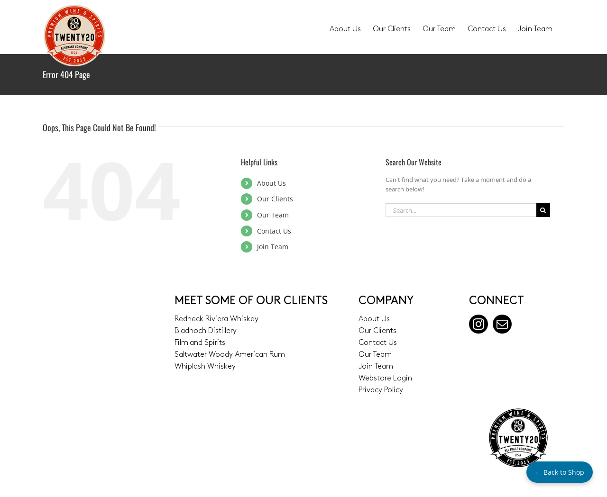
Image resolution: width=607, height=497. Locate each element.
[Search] (543, 210)
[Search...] (461, 210)
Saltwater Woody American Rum (230, 355)
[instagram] (478, 324)
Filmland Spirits (200, 343)
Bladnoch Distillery (206, 331)
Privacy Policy (381, 390)
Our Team (273, 214)
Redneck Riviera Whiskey (216, 319)
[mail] (502, 324)
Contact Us (274, 230)
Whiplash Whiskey (205, 366)
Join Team (272, 246)
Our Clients (275, 198)
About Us (271, 183)
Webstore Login (385, 378)
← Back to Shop (559, 472)
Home (490, 74)
